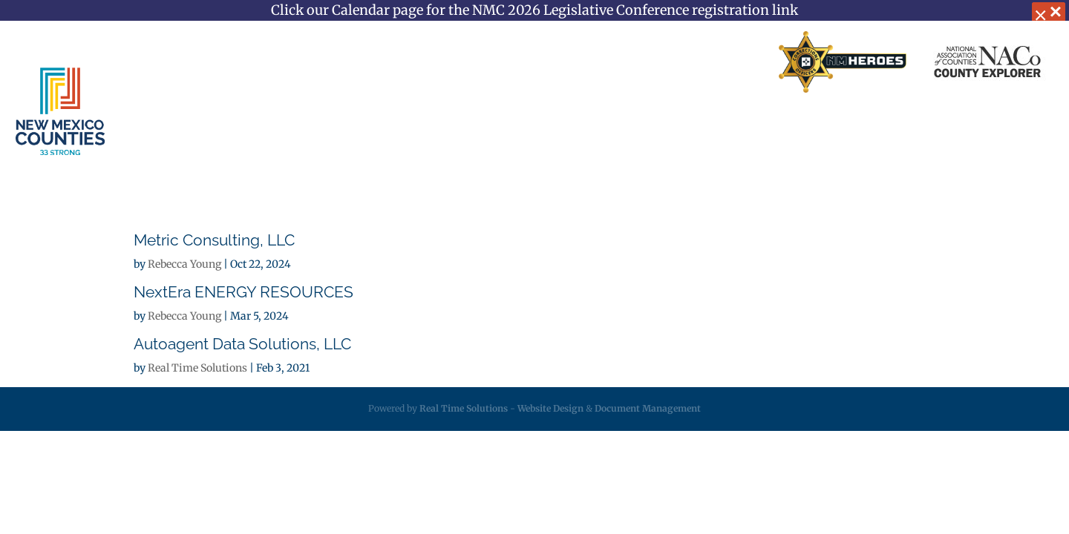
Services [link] (412, 127)
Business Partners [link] (540, 62)
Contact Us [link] (630, 62)
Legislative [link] (605, 127)
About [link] (326, 127)
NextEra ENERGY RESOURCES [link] (243, 292)
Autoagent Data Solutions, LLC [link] (242, 343)
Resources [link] (700, 127)
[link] (842, 63)
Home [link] (462, 62)
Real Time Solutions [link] (197, 368)
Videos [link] (976, 127)
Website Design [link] (550, 408)
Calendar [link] (900, 127)
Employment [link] (802, 127)
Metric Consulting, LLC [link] (214, 240)
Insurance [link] (511, 127)
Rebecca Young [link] (184, 264)
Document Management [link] (648, 408)
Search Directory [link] (718, 62)
